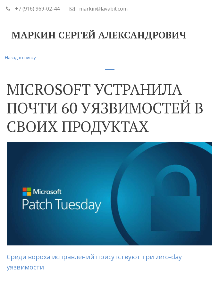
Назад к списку (20, 57)
